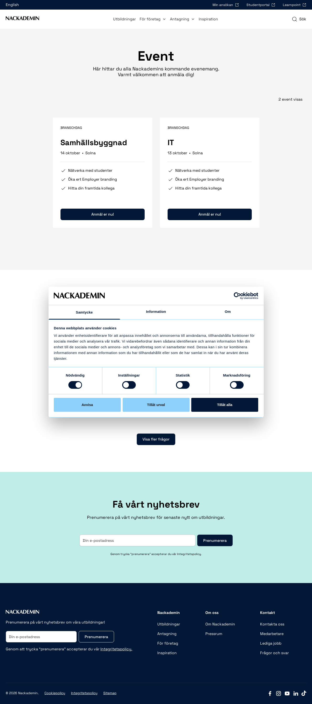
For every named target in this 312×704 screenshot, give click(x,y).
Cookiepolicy (54, 693)
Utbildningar (124, 19)
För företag (153, 19)
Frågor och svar (274, 652)
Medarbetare (272, 633)
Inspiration (208, 19)
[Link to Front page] (22, 19)
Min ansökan (226, 5)
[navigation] (299, 19)
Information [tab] (156, 311)
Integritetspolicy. (116, 649)
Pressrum (213, 633)
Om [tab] (228, 311)
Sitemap (109, 693)
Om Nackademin (220, 624)
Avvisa (87, 405)
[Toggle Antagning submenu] (193, 19)
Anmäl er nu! (102, 214)
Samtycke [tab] (84, 312)
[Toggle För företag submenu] (164, 19)
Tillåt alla (224, 405)
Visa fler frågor (156, 439)
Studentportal (260, 5)
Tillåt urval (156, 405)
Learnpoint (294, 5)
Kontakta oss (272, 624)
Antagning (182, 19)
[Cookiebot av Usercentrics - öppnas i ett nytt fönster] (237, 295)
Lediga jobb (270, 643)
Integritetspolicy (84, 693)
